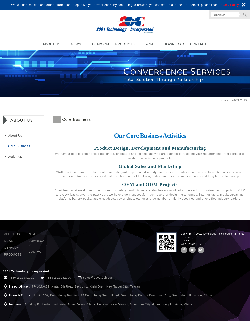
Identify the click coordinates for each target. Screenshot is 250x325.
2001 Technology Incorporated (125, 26)
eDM (149, 48)
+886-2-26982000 (58, 281)
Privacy (185, 244)
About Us (15, 139)
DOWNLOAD (174, 48)
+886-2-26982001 (21, 281)
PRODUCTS (125, 48)
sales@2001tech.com (98, 281)
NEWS (76, 48)
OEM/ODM (100, 48)
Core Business (19, 150)
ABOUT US (52, 48)
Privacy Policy (229, 5)
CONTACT (198, 48)
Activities (15, 160)
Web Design (188, 248)
